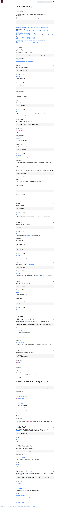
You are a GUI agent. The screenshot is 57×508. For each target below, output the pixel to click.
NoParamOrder (21, 398)
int (16, 111)
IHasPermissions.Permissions (33, 27)
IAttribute (30, 61)
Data (25, 10)
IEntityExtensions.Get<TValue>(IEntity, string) (25, 33)
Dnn (17, 506)
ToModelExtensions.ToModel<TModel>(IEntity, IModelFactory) (29, 38)
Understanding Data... (37, 18)
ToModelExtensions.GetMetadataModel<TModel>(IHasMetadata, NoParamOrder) (33, 42)
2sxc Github (29, 506)
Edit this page (21, 502)
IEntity (26, 321)
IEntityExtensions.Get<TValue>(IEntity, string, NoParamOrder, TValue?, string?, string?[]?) (34, 34)
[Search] (44, 2)
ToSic (22, 10)
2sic (4, 506)
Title (40, 430)
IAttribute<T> (32, 264)
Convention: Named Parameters (25, 400)
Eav (23, 10)
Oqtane (21, 506)
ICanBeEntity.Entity (44, 27)
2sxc (15, 506)
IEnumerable (19, 342)
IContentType (44, 275)
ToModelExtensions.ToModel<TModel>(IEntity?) (26, 37)
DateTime (18, 76)
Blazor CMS (35, 506)
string (27, 61)
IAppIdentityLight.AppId (21, 27)
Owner (27, 235)
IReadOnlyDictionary (20, 61)
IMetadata (18, 155)
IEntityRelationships (20, 255)
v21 (53, 1)
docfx (11, 506)
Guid (17, 94)
